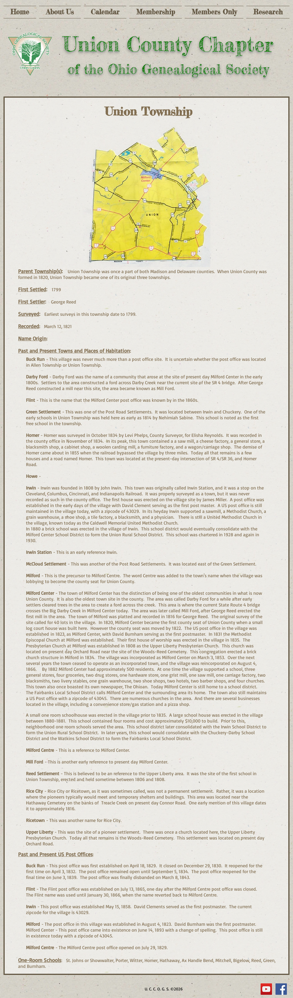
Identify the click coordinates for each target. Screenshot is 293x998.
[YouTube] (266, 989)
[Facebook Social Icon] (281, 989)
